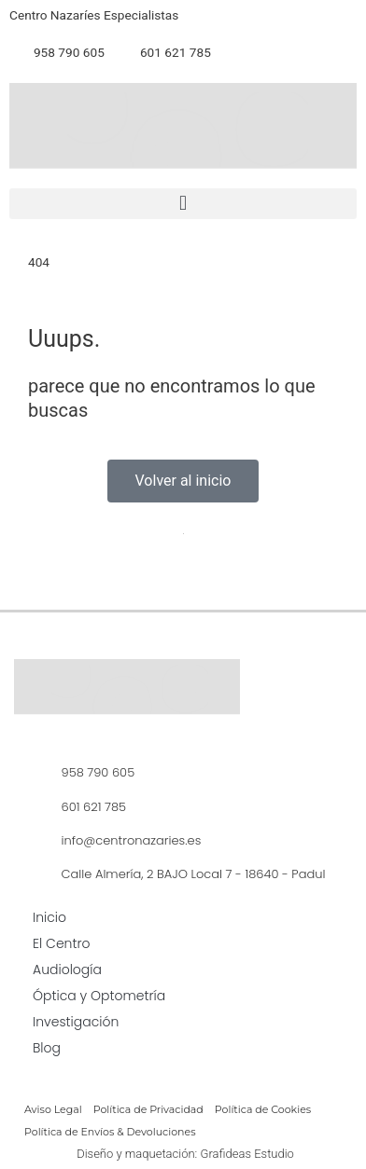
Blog (47, 1047)
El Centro (62, 943)
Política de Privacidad (148, 1109)
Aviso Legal (53, 1109)
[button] (183, 203)
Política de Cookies (263, 1109)
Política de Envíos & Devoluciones (110, 1131)
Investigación (76, 1021)
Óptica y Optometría (99, 995)
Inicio (49, 917)
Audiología (67, 969)
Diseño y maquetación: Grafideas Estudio (185, 1154)
